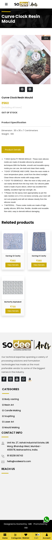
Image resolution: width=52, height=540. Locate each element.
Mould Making (12, 427)
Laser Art (9, 421)
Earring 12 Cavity (13, 256)
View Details (13, 265)
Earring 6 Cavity (39, 256)
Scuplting (9, 416)
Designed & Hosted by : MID (18, 523)
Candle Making (12, 410)
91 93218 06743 (15, 455)
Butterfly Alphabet (12, 302)
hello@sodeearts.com (19, 461)
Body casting (11, 399)
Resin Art (9, 404)
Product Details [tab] (13, 149)
